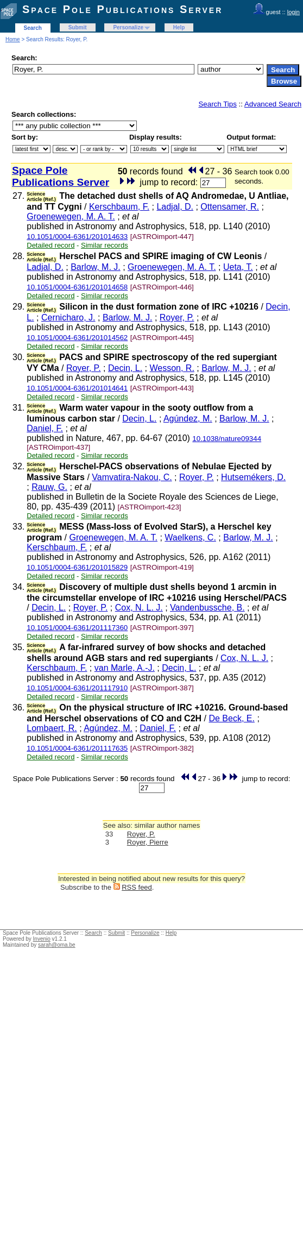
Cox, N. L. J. (139, 607)
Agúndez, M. (187, 418)
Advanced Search (272, 104)
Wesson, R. (171, 368)
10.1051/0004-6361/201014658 (77, 287)
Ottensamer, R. (229, 206)
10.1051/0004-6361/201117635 (77, 748)
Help (179, 27)
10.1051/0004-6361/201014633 (77, 236)
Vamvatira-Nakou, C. (132, 477)
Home (12, 39)
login (293, 12)
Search (33, 28)
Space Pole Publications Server (122, 9)
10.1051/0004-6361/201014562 (77, 338)
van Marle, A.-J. (124, 667)
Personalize (128, 27)
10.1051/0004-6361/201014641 (77, 388)
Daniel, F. (45, 428)
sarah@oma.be (56, 945)
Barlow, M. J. (96, 267)
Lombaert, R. (52, 728)
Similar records (104, 245)
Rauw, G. (49, 487)
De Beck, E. (231, 718)
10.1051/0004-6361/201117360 (77, 628)
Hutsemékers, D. (253, 477)
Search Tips (217, 104)
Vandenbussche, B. (207, 607)
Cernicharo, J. (68, 317)
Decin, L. (125, 368)
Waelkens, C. (190, 537)
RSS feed (137, 887)
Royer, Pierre (147, 842)
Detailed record (50, 245)
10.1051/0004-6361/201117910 (77, 688)
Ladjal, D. (174, 206)
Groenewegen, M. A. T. (71, 216)
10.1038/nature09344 (226, 439)
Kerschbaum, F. (119, 206)
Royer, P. (177, 317)
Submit (77, 27)
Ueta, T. (238, 267)
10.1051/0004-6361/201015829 (77, 567)
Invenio (41, 939)
